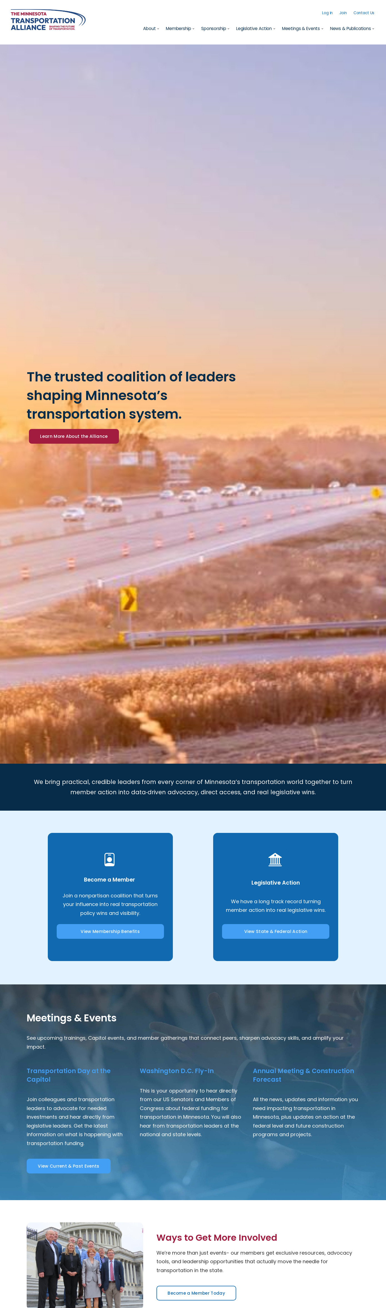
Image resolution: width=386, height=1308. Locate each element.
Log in (327, 13)
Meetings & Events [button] (300, 29)
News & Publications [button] (349, 29)
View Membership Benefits (110, 932)
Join (342, 13)
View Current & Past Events (72, 1166)
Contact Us (363, 13)
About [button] (149, 29)
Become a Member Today (200, 1293)
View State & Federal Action (275, 932)
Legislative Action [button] (253, 29)
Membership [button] (177, 29)
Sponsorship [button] (213, 29)
